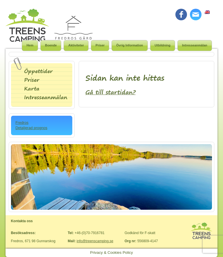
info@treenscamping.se (95, 241)
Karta (31, 88)
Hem (29, 45)
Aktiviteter (76, 45)
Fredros (21, 122)
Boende (51, 45)
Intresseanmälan (194, 45)
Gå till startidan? (110, 92)
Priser (100, 45)
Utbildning (162, 45)
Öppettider (38, 71)
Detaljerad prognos (31, 128)
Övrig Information (129, 45)
